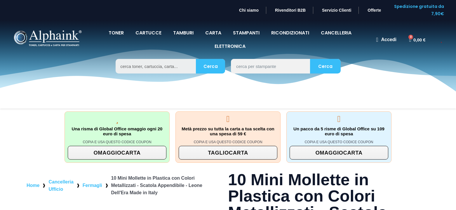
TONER (114, 25)
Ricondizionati (290, 25)
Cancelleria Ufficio (60, 178)
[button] (117, 145)
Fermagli (92, 178)
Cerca (210, 59)
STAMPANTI (246, 25)
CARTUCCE (147, 25)
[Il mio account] (386, 32)
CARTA (213, 25)
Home (33, 178)
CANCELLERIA (337, 25)
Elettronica (230, 38)
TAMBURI (182, 25)
